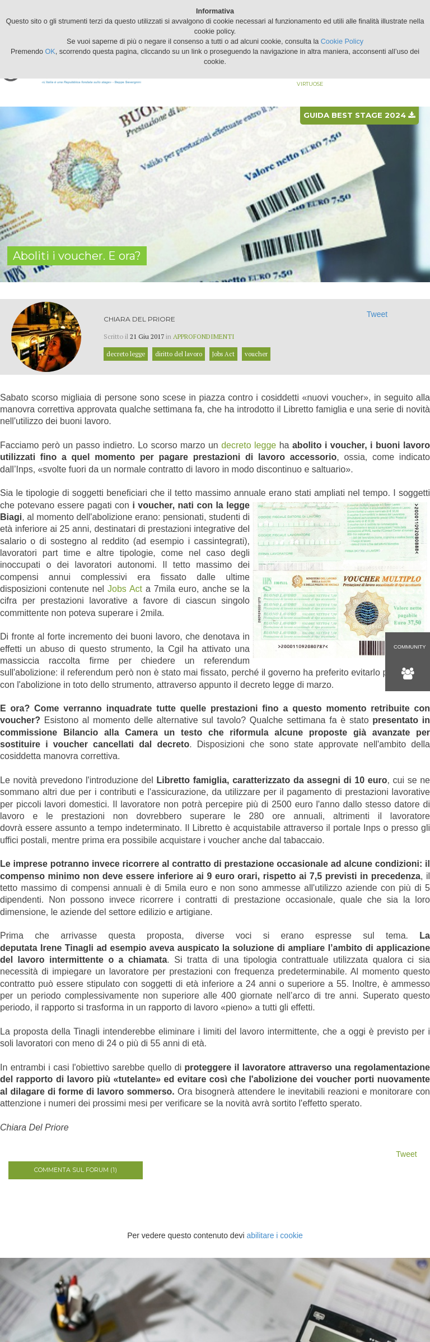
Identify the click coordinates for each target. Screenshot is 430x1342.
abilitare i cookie (274, 1235)
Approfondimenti (204, 336)
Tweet (377, 314)
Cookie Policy (342, 41)
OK (50, 52)
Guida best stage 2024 (359, 115)
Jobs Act (125, 589)
